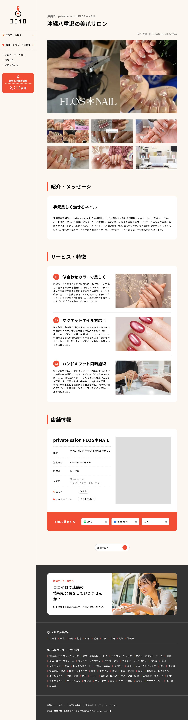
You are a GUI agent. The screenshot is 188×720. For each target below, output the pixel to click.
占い (161, 665)
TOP (139, 33)
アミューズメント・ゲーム (148, 656)
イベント (117, 665)
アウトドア (99, 681)
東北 (61, 638)
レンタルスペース (81, 665)
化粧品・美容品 (101, 665)
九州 (119, 638)
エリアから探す (18, 35)
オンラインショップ (120, 656)
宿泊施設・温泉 (56, 671)
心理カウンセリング (144, 665)
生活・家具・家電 (128, 676)
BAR (168, 676)
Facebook (125, 521)
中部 (86, 638)
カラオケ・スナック (151, 676)
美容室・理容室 (108, 676)
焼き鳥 (168, 681)
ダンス (170, 665)
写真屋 (138, 681)
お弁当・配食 (110, 661)
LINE (95, 521)
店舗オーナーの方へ (13, 55)
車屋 (111, 681)
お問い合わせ (10, 65)
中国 (103, 638)
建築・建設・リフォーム (60, 661)
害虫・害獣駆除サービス (94, 656)
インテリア (54, 665)
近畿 (94, 638)
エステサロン (55, 681)
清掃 (162, 661)
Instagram (77, 479)
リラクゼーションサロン (133, 661)
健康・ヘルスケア (77, 671)
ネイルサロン (86, 498)
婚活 (83, 676)
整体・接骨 (71, 676)
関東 (69, 638)
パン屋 (153, 661)
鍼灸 (92, 671)
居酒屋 (51, 686)
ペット (92, 676)
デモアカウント (153, 681)
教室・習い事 (126, 671)
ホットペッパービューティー (86, 482)
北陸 (77, 638)
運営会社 (8, 60)
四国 (111, 638)
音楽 (167, 656)
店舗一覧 (147, 33)
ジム (65, 665)
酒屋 (128, 665)
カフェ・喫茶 (124, 681)
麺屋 (139, 671)
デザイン (103, 671)
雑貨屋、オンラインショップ (63, 656)
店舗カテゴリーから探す (18, 45)
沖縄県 (83, 491)
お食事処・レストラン (156, 671)
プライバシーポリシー (107, 705)
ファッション (72, 681)
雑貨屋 (86, 681)
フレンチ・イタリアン (88, 661)
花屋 (113, 671)
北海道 (51, 638)
